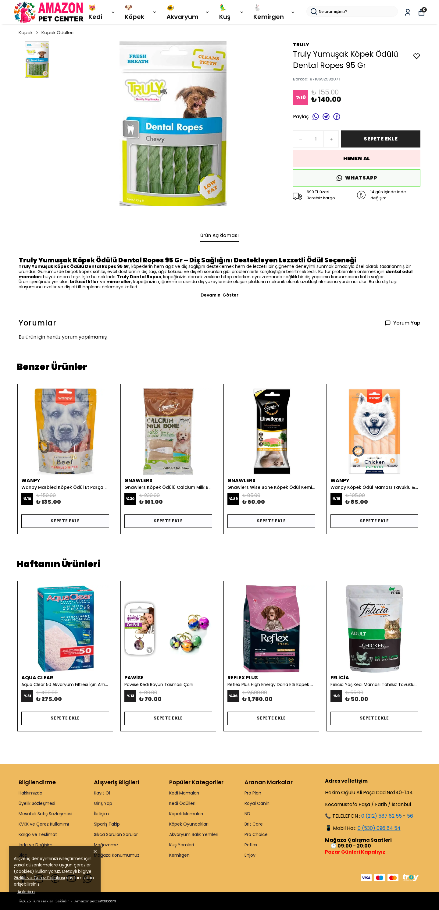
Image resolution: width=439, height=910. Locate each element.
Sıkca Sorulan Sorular (116, 834)
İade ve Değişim (35, 845)
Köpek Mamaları (186, 814)
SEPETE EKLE (381, 138)
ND (247, 814)
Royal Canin (256, 803)
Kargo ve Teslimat (38, 834)
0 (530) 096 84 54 (379, 828)
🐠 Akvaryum (188, 12)
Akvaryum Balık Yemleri (193, 834)
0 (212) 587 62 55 (381, 815)
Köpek (29, 32)
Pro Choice (256, 834)
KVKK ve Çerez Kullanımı (44, 824)
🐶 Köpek (141, 12)
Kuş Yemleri (181, 845)
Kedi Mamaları (184, 793)
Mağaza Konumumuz (116, 855)
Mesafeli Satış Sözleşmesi (45, 814)
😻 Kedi (102, 12)
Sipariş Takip (107, 824)
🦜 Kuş (231, 12)
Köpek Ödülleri (57, 32)
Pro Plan (252, 793)
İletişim (101, 814)
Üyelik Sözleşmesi (37, 803)
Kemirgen (179, 855)
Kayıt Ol (102, 793)
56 (410, 815)
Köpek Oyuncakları (189, 824)
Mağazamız (106, 845)
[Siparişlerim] (408, 12)
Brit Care (253, 824)
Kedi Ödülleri (182, 803)
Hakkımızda (30, 793)
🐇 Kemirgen (274, 12)
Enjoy (249, 855)
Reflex (250, 845)
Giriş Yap (103, 803)
